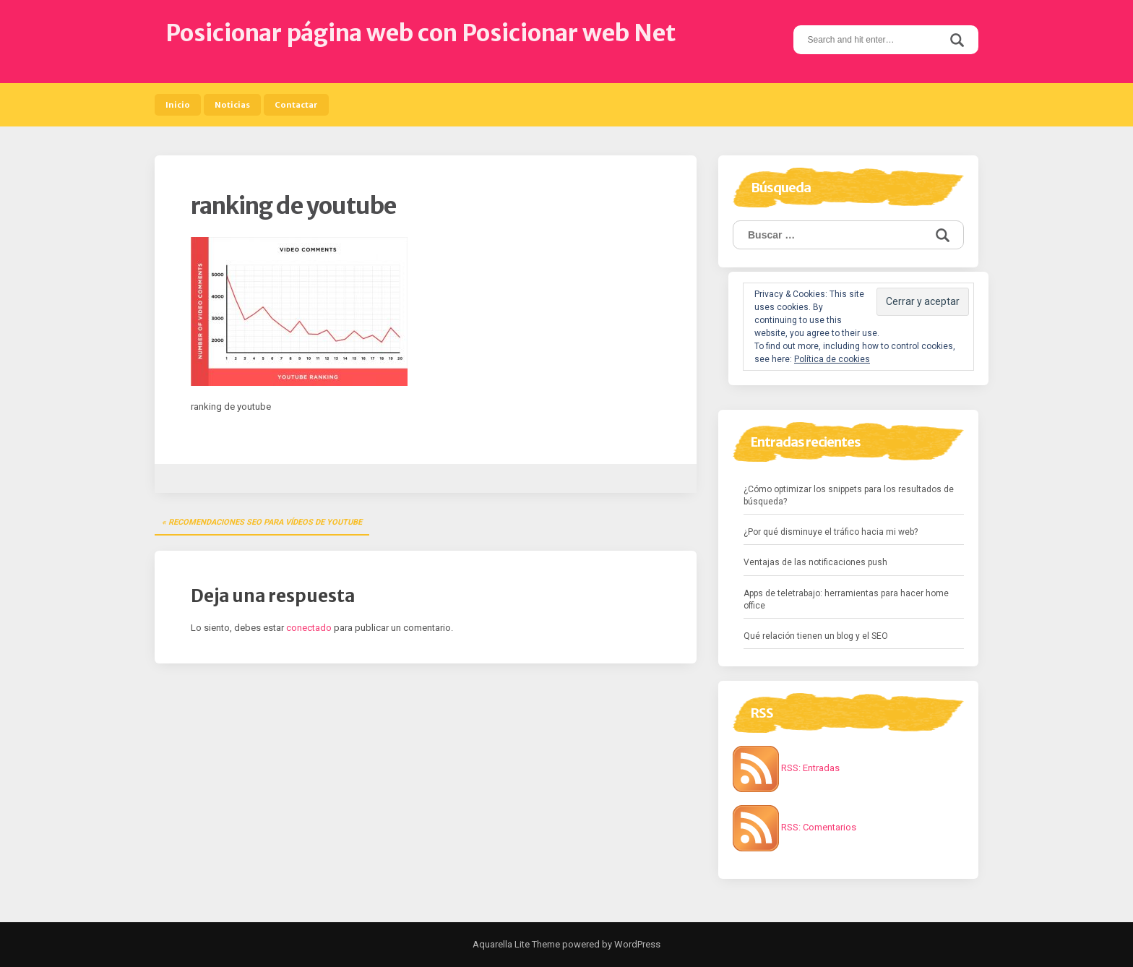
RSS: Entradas (786, 767)
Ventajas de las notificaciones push (815, 562)
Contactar (296, 105)
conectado (309, 627)
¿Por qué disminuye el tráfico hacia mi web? (831, 532)
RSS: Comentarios (794, 827)
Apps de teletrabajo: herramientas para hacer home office (846, 599)
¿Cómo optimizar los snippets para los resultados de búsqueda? (849, 495)
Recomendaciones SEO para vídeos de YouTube (265, 522)
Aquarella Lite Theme (516, 944)
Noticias (232, 105)
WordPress (636, 944)
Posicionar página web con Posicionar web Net (420, 33)
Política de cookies (832, 359)
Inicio (177, 105)
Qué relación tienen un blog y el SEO (816, 636)
